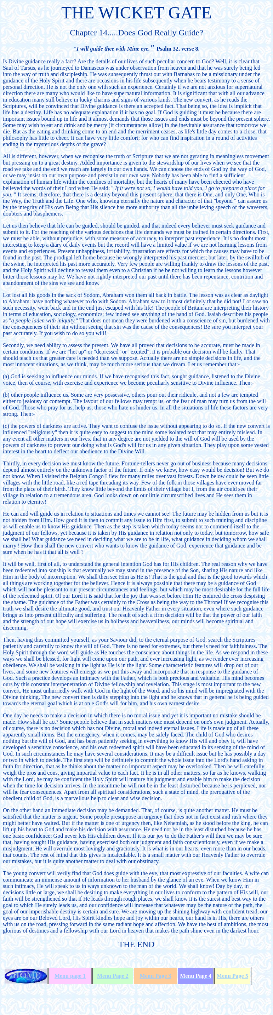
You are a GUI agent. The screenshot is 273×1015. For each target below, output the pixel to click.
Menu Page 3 (155, 976)
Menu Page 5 (232, 976)
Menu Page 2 (113, 976)
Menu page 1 (70, 976)
